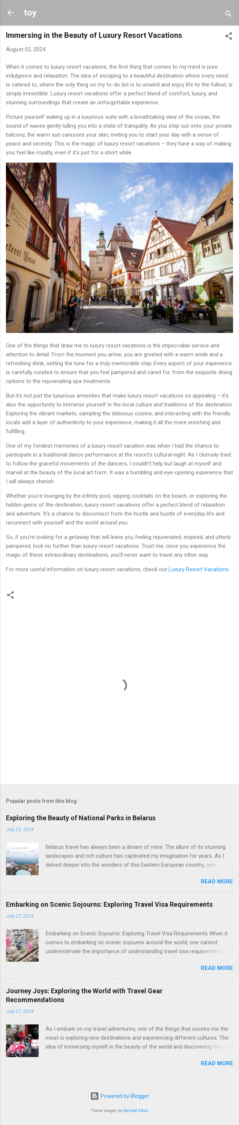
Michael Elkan (135, 1110)
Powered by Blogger (119, 1096)
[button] (228, 37)
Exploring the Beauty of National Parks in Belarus (80, 818)
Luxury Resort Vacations (198, 569)
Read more (217, 881)
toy (30, 12)
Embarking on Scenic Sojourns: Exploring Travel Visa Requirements (109, 904)
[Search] (228, 15)
